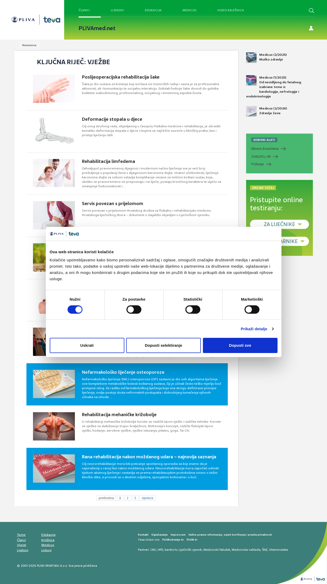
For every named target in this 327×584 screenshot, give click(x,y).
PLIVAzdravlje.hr (173, 539)
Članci (84, 10)
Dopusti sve (240, 345)
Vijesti (21, 545)
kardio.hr (171, 550)
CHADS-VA (261, 156)
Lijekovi (117, 10)
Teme (21, 535)
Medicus (189, 10)
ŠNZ (265, 550)
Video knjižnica (230, 10)
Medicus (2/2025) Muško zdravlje (266, 57)
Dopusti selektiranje (163, 345)
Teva (141, 539)
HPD (160, 550)
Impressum (178, 534)
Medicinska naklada (246, 550)
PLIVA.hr (192, 539)
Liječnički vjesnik (190, 550)
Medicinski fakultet (216, 550)
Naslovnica (29, 45)
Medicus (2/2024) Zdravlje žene (266, 111)
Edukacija (153, 10)
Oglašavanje (159, 534)
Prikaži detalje (254, 329)
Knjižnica (47, 540)
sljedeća (147, 498)
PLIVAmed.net (97, 28)
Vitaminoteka (278, 550)
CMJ (153, 550)
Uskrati (87, 345)
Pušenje (257, 164)
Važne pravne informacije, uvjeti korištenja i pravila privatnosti (230, 534)
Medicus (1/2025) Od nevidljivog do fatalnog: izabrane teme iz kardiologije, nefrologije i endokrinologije (274, 87)
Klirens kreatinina (265, 148)
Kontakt (143, 534)
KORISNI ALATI (264, 140)
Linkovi (46, 550)
